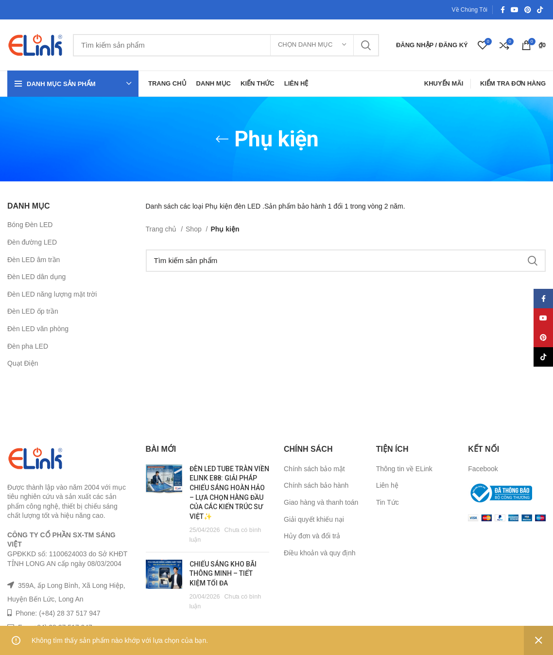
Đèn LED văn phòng (38, 329)
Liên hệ (387, 485)
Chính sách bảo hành (316, 485)
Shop (195, 229)
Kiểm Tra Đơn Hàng (513, 83)
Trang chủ (162, 229)
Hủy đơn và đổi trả (312, 536)
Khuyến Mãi (444, 83)
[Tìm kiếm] (226, 45)
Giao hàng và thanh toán (321, 502)
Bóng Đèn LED (29, 225)
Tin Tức (387, 502)
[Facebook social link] (503, 9)
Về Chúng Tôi (470, 9)
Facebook (483, 469)
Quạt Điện (22, 363)
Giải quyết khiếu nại (314, 519)
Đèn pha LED (27, 346)
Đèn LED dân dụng (36, 277)
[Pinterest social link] (527, 9)
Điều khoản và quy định (320, 553)
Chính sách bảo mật (314, 469)
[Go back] (222, 139)
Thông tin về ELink (404, 469)
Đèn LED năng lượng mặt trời (52, 294)
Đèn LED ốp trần (32, 311)
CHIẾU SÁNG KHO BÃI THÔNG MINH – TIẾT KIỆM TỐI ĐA (223, 573)
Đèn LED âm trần (33, 260)
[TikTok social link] (540, 9)
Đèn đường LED (32, 242)
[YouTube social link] (514, 9)
